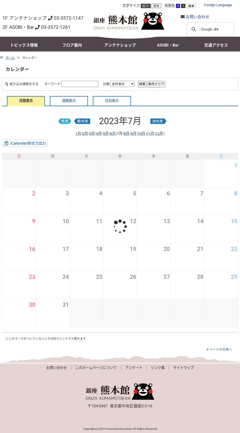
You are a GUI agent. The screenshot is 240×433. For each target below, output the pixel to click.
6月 (113, 134)
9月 (133, 134)
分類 (106, 84)
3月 (92, 134)
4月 (99, 134)
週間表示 (69, 101)
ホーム (10, 58)
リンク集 (158, 368)
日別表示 (112, 101)
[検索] (210, 29)
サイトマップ (183, 368)
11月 (150, 134)
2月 (85, 134)
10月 (141, 134)
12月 (159, 134)
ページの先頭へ (221, 349)
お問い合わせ (197, 17)
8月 (126, 134)
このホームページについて (96, 368)
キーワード (52, 84)
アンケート (133, 368)
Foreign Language (218, 5)
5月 (106, 134)
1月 (78, 134)
